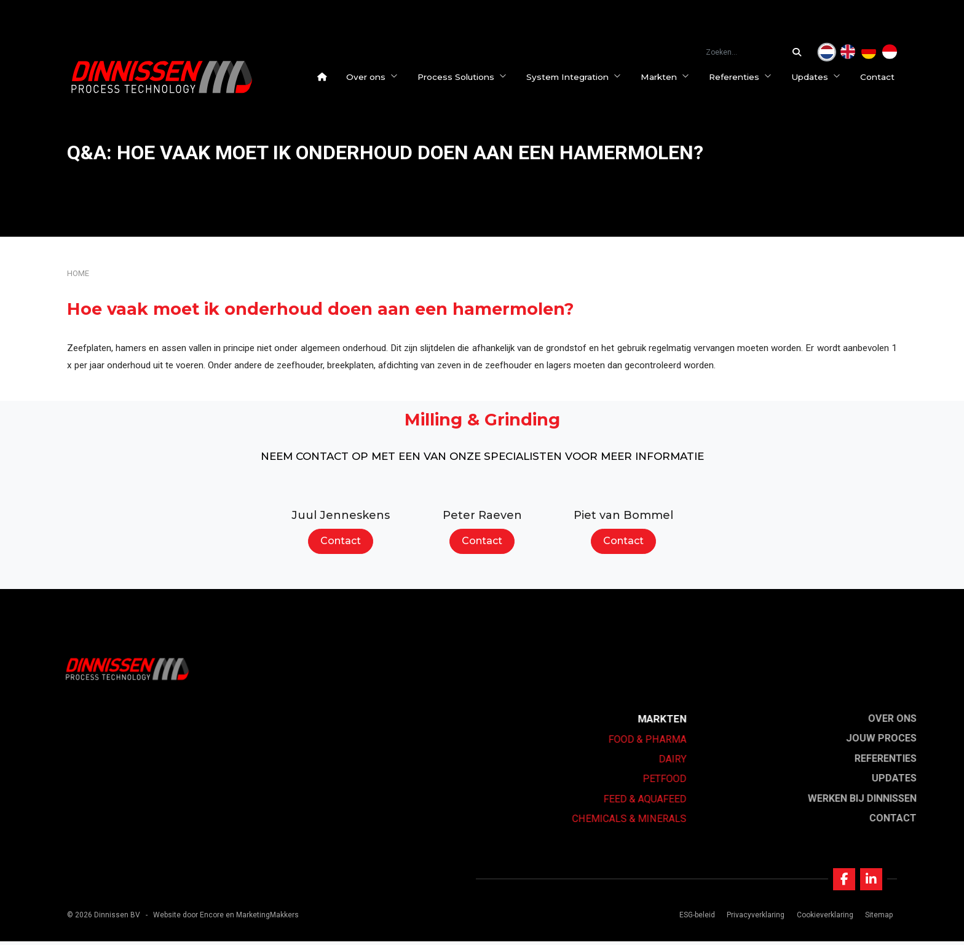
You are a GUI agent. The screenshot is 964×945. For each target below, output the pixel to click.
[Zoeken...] (799, 52)
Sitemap (877, 918)
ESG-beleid (696, 918)
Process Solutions (464, 77)
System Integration (576, 77)
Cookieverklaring (823, 918)
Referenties (742, 77)
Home (78, 273)
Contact (880, 77)
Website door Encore (188, 918)
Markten (667, 77)
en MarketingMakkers (262, 918)
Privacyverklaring (754, 918)
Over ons (374, 77)
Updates (818, 77)
